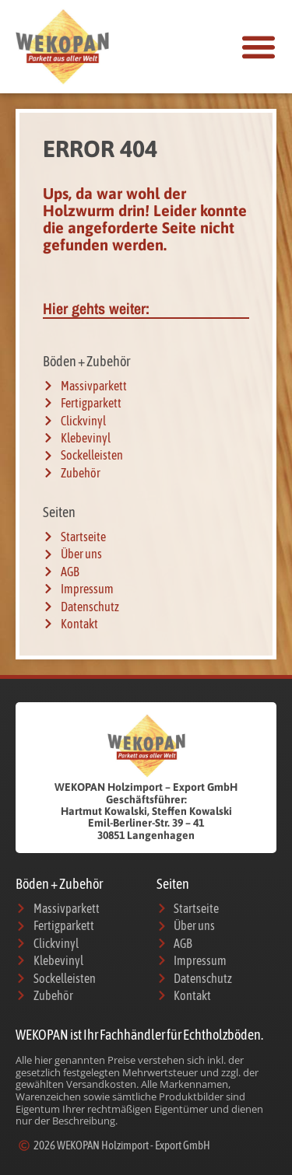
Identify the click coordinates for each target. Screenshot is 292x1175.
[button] (258, 47)
